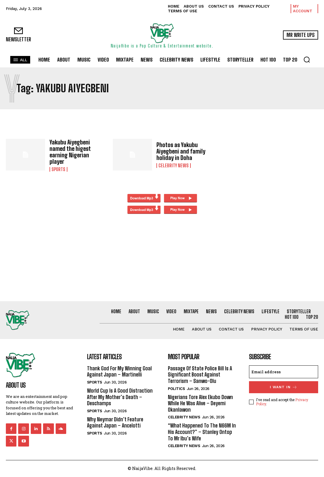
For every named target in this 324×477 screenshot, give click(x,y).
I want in (283, 387)
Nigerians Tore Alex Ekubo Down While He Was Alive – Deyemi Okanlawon (200, 403)
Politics (176, 388)
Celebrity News (173, 165)
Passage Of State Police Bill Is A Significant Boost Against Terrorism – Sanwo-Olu (200, 374)
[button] (307, 59)
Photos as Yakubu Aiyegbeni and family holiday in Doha (180, 151)
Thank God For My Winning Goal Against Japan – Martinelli (119, 371)
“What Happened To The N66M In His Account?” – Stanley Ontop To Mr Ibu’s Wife (202, 431)
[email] (283, 371)
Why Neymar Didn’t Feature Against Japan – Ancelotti (115, 422)
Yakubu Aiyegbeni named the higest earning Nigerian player (70, 152)
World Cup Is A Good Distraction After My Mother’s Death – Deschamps (120, 396)
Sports (58, 169)
